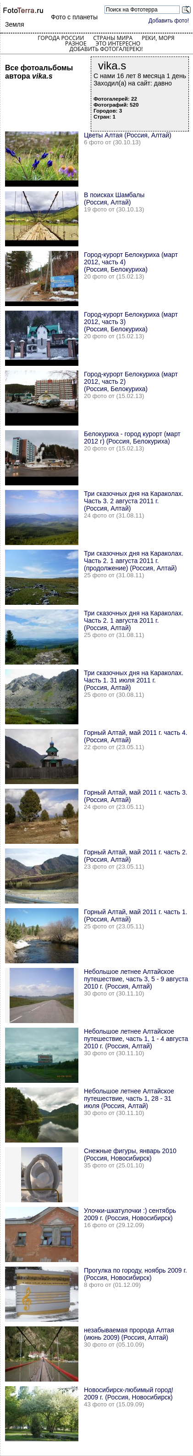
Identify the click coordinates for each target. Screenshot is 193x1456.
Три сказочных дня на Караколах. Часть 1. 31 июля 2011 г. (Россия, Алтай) (133, 680)
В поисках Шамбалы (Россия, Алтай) (114, 198)
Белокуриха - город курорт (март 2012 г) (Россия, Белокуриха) (132, 437)
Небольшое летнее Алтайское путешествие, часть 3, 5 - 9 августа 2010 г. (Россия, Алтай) (136, 979)
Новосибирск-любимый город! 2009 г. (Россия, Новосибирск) (128, 1393)
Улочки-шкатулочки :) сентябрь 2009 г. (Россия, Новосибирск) (130, 1214)
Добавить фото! (169, 20)
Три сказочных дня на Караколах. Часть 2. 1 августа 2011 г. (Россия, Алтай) (133, 620)
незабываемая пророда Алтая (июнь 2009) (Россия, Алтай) (129, 1333)
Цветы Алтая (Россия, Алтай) (127, 135)
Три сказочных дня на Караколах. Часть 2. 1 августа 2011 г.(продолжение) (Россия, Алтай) (133, 561)
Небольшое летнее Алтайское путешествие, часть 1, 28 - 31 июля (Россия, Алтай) (129, 1098)
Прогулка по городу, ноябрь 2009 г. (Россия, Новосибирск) (135, 1274)
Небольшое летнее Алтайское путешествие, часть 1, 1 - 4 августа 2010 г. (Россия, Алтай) (136, 1039)
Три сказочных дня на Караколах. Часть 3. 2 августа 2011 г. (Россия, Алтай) (133, 501)
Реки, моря (158, 38)
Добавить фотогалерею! (106, 49)
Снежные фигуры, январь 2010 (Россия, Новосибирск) (130, 1154)
